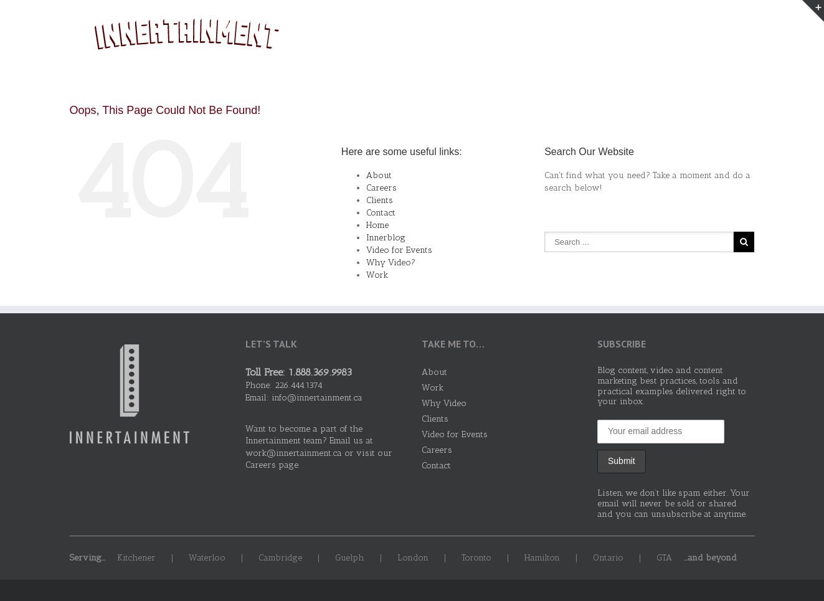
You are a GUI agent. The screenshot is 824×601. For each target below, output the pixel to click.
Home (377, 225)
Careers (381, 187)
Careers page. (272, 465)
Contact (735, 37)
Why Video (623, 37)
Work (568, 37)
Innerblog (385, 237)
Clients (682, 37)
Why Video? (390, 262)
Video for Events (399, 250)
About (524, 37)
